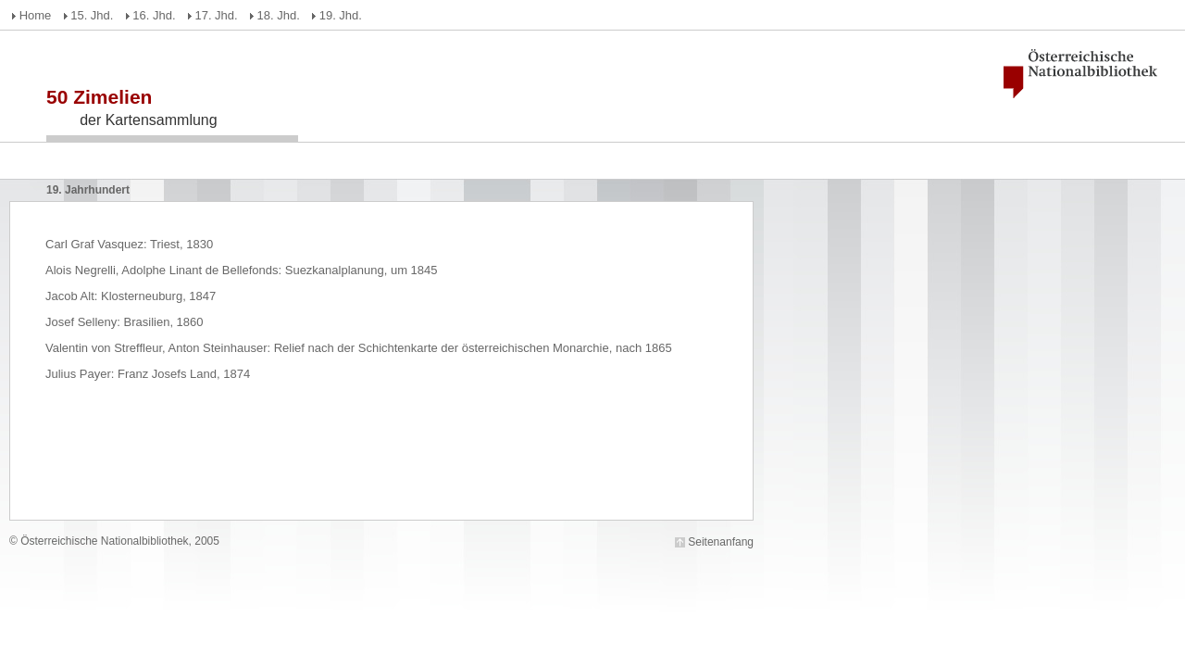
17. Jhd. (215, 15)
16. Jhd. (153, 15)
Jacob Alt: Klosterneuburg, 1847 (130, 296)
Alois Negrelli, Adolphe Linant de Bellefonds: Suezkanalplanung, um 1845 (241, 270)
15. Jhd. (91, 15)
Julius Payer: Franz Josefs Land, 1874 (147, 374)
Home (35, 15)
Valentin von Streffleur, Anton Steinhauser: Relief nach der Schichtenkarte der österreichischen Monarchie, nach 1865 (358, 348)
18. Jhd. (278, 15)
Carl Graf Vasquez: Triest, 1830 (129, 244)
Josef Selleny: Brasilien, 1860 (124, 322)
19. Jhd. (340, 15)
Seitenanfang (721, 541)
